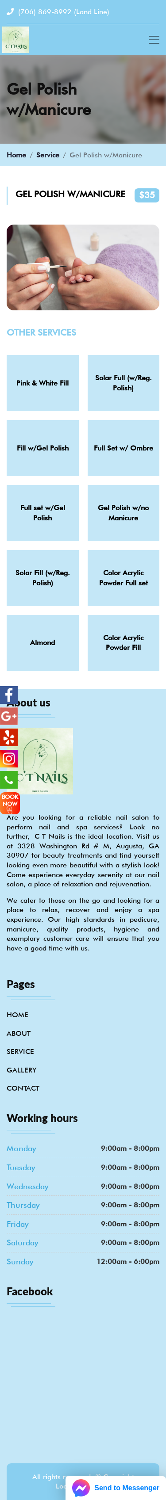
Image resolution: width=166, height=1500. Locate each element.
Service (47, 155)
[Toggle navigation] (154, 39)
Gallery (21, 1070)
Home (16, 155)
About (19, 1033)
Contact (23, 1088)
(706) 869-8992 (58, 12)
